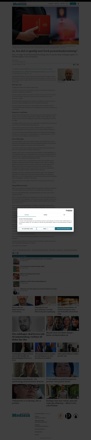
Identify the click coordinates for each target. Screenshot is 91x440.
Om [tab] (64, 214)
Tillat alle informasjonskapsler (63, 228)
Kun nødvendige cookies (27, 228)
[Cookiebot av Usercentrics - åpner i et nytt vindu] (66, 211)
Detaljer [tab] (45, 214)
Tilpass (45, 228)
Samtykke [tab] (27, 214)
